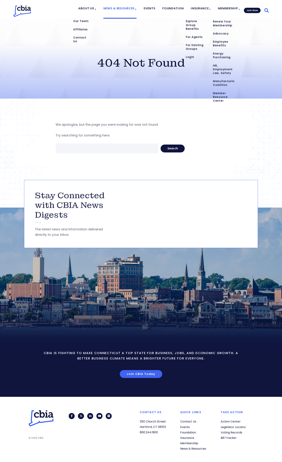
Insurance (199, 9)
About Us (94, 9)
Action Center (231, 421)
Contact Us (188, 421)
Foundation (175, 9)
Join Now (252, 9)
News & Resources (124, 9)
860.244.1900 (149, 432)
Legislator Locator (233, 427)
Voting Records (231, 432)
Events (154, 9)
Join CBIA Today (141, 374)
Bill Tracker (228, 438)
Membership (226, 9)
